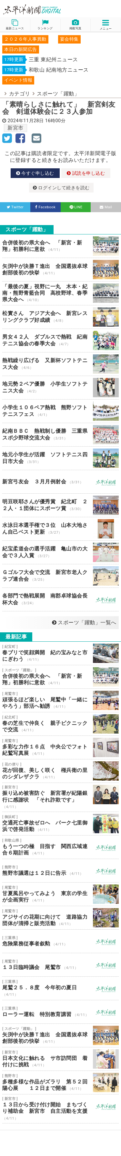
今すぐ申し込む (35, 173)
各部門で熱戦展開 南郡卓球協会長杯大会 (60, 599)
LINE (75, 207)
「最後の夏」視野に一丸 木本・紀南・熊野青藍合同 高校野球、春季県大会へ (60, 293)
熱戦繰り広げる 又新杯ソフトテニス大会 (60, 364)
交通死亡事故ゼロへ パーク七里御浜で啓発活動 (60, 823)
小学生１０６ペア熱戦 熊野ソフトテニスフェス (60, 411)
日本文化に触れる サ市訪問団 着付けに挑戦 (60, 1059)
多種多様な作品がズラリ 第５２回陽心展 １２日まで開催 (60, 1082)
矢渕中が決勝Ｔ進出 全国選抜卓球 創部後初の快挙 (60, 269)
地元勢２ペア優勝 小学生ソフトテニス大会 (60, 387)
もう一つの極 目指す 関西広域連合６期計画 (60, 847)
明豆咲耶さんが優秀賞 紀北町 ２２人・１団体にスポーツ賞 (60, 505)
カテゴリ (19, 94)
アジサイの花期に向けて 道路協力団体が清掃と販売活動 (60, 917)
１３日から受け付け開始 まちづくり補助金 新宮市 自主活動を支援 (60, 1108)
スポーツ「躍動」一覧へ (84, 622)
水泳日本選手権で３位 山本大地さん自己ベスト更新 (60, 528)
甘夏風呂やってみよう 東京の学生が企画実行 (60, 894)
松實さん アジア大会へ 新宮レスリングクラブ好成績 (60, 317)
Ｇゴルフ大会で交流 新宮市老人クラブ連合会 (60, 576)
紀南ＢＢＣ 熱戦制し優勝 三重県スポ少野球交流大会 (60, 434)
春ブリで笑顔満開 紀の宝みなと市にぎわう (60, 653)
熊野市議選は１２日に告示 (60, 870)
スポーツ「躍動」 (58, 94)
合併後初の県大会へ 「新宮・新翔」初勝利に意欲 (60, 246)
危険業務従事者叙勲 (60, 941)
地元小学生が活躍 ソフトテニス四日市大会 (60, 458)
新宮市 (15, 128)
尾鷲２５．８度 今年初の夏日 (60, 988)
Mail (106, 207)
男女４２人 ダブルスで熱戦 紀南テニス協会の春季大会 (60, 340)
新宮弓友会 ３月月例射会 (60, 481)
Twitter (15, 207)
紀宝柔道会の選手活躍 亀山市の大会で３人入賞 (60, 552)
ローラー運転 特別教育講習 (60, 1011)
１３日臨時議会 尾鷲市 (60, 964)
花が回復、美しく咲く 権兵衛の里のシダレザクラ (60, 771)
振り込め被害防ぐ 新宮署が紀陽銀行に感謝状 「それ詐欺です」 (60, 797)
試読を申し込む (86, 173)
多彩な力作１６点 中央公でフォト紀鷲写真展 (60, 747)
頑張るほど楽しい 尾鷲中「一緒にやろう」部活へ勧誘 (60, 700)
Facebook (45, 207)
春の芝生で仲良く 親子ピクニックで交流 (60, 724)
